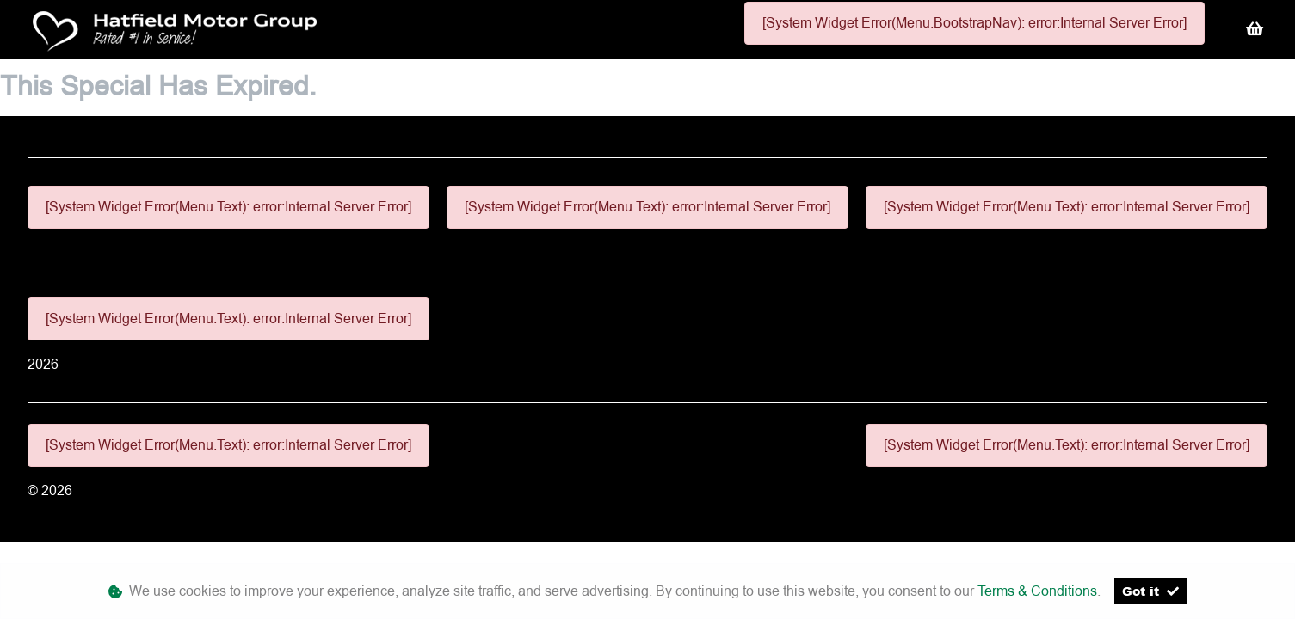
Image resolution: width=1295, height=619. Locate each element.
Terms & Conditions (1037, 591)
